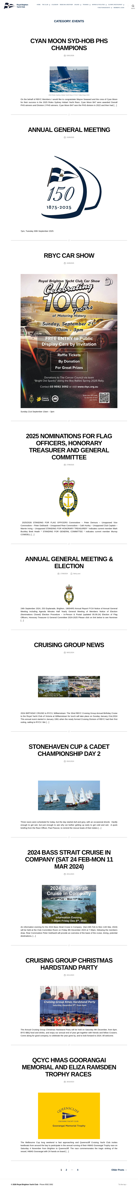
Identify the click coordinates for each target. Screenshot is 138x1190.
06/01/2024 (70, 652)
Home (38, 4)
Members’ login (119, 7)
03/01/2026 (70, 55)
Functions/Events (104, 7)
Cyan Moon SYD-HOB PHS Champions (69, 44)
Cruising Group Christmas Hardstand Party (69, 964)
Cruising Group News (69, 644)
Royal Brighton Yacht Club (27, 1184)
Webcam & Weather (66, 4)
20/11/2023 (70, 874)
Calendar (55, 4)
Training (86, 4)
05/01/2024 (70, 761)
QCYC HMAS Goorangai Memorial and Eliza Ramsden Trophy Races (69, 1067)
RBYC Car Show (69, 255)
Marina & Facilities (98, 4)
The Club (45, 4)
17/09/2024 (64, 573)
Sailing (76, 4)
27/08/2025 (70, 465)
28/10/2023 (70, 1082)
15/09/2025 (70, 137)
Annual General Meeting (69, 129)
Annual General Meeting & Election (69, 563)
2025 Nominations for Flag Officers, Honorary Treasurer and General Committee (69, 447)
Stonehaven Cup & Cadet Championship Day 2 (69, 750)
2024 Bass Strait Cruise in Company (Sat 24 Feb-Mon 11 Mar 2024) (69, 859)
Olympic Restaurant (115, 4)
